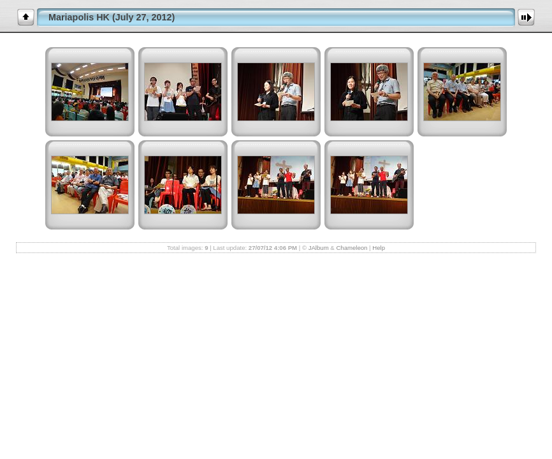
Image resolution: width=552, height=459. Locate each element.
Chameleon (351, 247)
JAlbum (319, 247)
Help (378, 247)
